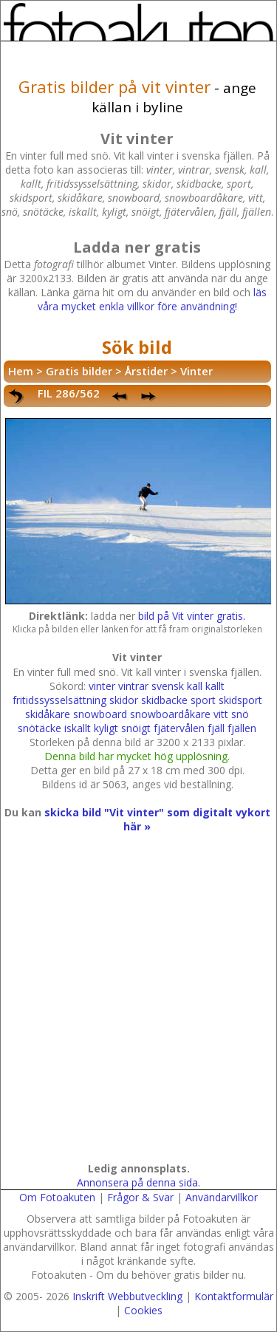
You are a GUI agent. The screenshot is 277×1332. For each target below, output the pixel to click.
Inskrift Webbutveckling (127, 1296)
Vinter (196, 370)
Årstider (146, 370)
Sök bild (137, 347)
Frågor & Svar (140, 1197)
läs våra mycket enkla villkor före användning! (152, 299)
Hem (20, 370)
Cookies (143, 1310)
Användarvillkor (221, 1197)
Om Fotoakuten (57, 1197)
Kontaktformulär (233, 1296)
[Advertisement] (138, 1011)
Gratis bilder (79, 370)
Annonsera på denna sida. (138, 1182)
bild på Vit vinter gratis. (191, 616)
